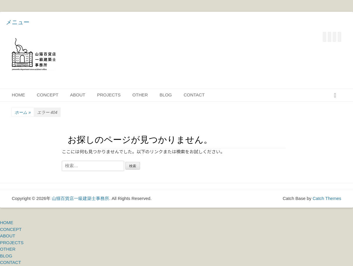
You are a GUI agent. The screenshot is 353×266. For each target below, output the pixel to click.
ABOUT (77, 94)
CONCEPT (47, 94)
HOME (18, 94)
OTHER (140, 94)
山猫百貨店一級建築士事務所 (80, 198)
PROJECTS (109, 94)
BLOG (166, 94)
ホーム (23, 112)
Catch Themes (327, 198)
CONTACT (194, 94)
